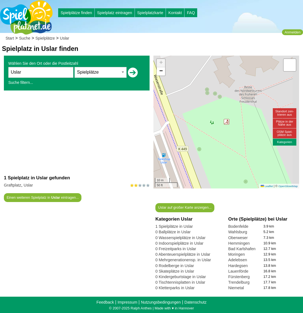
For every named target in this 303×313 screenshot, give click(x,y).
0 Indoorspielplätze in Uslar (179, 243)
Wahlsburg (237, 232)
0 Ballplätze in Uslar (173, 232)
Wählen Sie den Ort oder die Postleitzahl (43, 63)
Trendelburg (239, 282)
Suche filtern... (20, 82)
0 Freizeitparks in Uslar (175, 249)
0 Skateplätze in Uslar (174, 271)
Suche (24, 38)
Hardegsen (238, 265)
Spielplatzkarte (150, 13)
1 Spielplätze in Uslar (174, 226)
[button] (226, 122)
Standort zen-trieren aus (284, 113)
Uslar (64, 38)
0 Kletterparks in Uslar (175, 288)
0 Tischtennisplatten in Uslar (180, 282)
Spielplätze (45, 38)
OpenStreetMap (288, 186)
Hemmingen (239, 243)
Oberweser (238, 238)
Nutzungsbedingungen (161, 302)
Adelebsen (237, 260)
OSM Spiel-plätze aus (284, 133)
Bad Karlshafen (241, 249)
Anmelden (292, 32)
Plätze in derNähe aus (284, 123)
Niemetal (236, 288)
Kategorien (284, 142)
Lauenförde (238, 271)
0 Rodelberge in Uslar (174, 265)
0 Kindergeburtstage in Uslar (180, 277)
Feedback (105, 302)
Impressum (127, 302)
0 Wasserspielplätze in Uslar (180, 238)
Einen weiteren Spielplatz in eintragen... (43, 197)
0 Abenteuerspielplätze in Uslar (182, 254)
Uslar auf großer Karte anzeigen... (185, 207)
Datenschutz (195, 302)
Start (10, 38)
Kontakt (175, 13)
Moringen (236, 254)
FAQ (191, 13)
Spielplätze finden (76, 13)
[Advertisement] (77, 132)
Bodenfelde (238, 226)
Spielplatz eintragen (114, 13)
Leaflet (267, 186)
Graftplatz (12, 185)
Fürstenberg (239, 277)
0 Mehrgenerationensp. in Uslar (183, 260)
